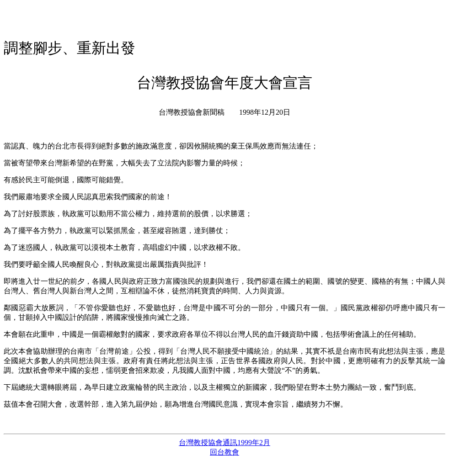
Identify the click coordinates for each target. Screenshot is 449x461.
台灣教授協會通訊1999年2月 (224, 442)
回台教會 (224, 452)
